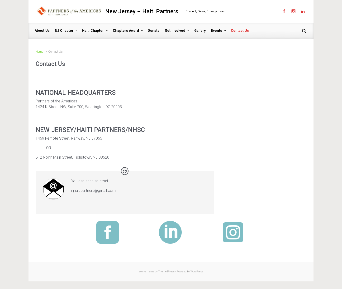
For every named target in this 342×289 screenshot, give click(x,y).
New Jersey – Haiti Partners (141, 11)
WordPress (196, 271)
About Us (42, 31)
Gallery (200, 31)
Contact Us (240, 31)
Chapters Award (126, 31)
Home (39, 51)
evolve (142, 271)
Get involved (175, 31)
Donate (154, 31)
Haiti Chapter (93, 31)
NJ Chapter (64, 31)
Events (216, 31)
